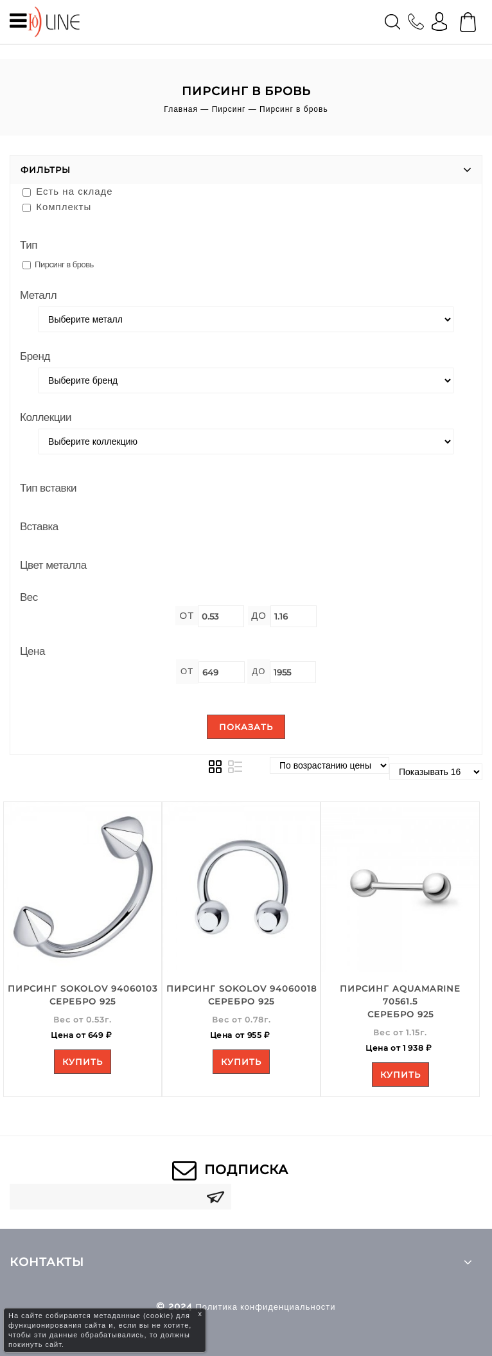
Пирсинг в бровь (58, 264)
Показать (246, 727)
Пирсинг (229, 109)
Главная (181, 109)
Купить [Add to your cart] (82, 1062)
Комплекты (56, 206)
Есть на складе (67, 191)
